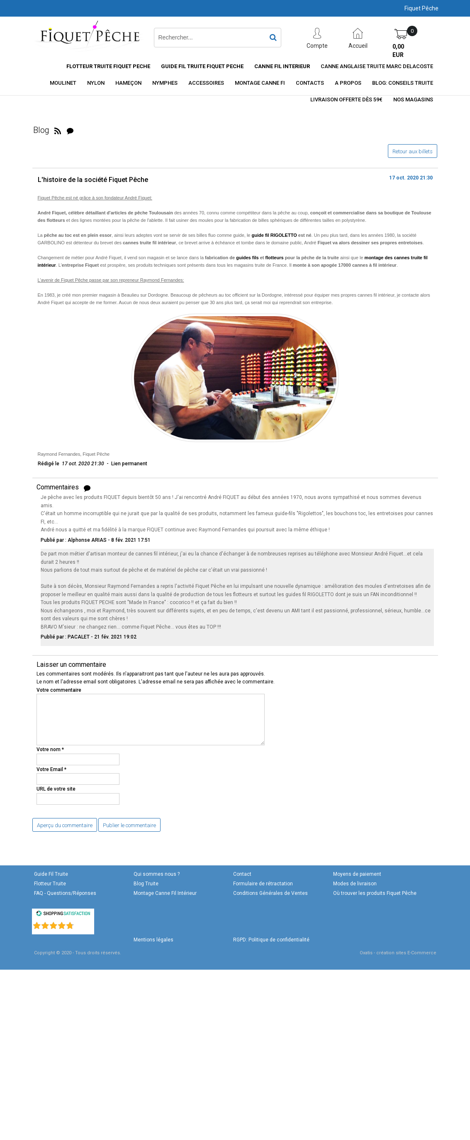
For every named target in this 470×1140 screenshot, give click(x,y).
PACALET (79, 637)
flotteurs (274, 257)
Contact (242, 874)
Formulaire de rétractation (263, 884)
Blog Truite (146, 884)
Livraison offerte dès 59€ (346, 99)
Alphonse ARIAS (87, 540)
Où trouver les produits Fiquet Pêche (374, 893)
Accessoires (206, 83)
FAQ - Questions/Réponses (65, 893)
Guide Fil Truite (51, 874)
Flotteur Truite (50, 884)
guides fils (247, 257)
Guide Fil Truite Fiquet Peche (202, 66)
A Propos (348, 83)
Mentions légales (153, 940)
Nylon (96, 83)
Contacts (310, 83)
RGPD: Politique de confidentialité (271, 940)
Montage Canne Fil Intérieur (165, 893)
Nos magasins (413, 99)
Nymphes (165, 83)
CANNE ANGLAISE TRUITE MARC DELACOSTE (377, 66)
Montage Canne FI (260, 83)
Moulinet (63, 83)
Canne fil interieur (282, 66)
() (84, 924)
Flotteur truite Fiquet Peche (108, 66)
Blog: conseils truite (402, 83)
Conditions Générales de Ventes (270, 893)
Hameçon (128, 83)
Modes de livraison (355, 884)
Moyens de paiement (357, 874)
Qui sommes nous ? (157, 874)
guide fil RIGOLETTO (274, 235)
